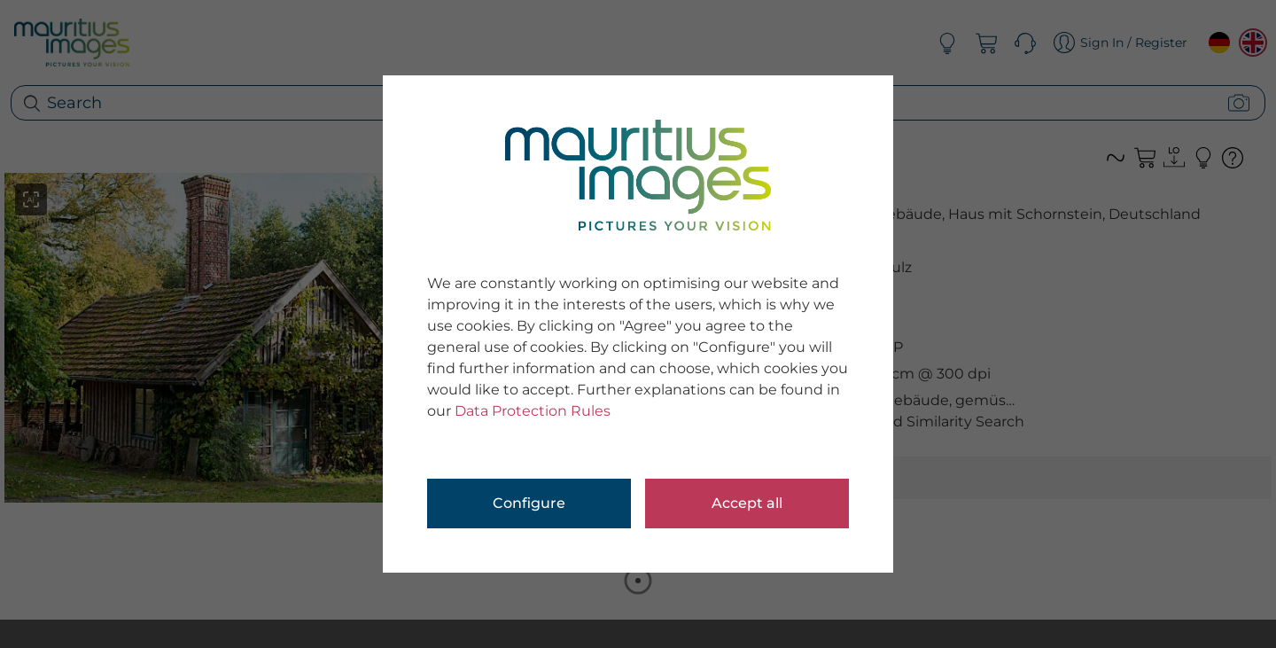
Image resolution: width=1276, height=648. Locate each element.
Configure (529, 503)
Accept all (747, 503)
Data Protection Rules (533, 410)
